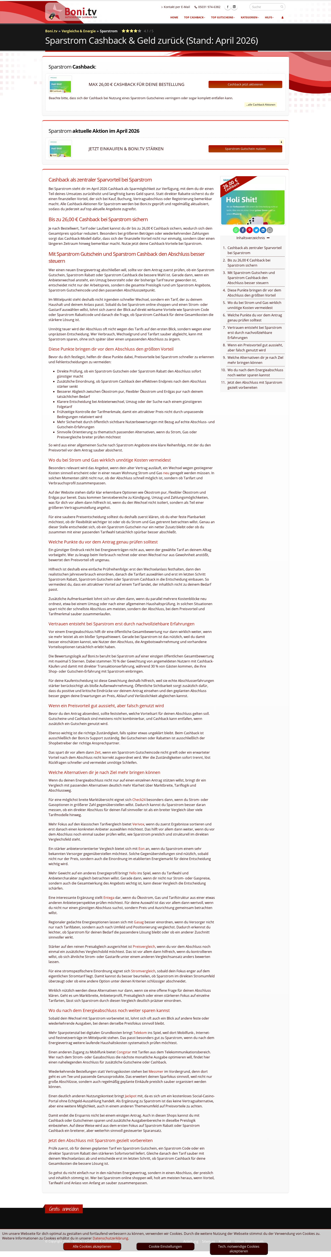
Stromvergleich (143, 971)
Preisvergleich (144, 946)
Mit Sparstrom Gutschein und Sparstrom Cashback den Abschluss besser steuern (251, 277)
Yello (133, 873)
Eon (141, 848)
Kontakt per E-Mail (185, 7)
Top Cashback (194, 17)
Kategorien (250, 17)
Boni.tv (51, 31)
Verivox (138, 824)
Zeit (98, 752)
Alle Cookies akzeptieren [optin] (92, 1246)
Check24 (139, 799)
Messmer (156, 1071)
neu (166, 473)
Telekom (140, 1032)
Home (174, 17)
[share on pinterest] (249, 230)
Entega (108, 897)
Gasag (139, 922)
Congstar (124, 1052)
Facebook (237, 7)
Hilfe (269, 17)
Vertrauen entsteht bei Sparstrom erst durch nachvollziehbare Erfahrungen (255, 332)
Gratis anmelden (64, 1208)
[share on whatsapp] (236, 230)
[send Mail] (269, 230)
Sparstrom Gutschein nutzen (245, 149)
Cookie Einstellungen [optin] (165, 1246)
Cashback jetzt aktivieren (245, 84)
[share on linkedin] (263, 230)
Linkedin (243, 7)
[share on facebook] (242, 230)
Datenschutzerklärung (110, 1238)
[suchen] (282, 6)
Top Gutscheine (223, 17)
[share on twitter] (256, 230)
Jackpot (131, 1096)
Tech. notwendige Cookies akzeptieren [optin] (238, 1248)
